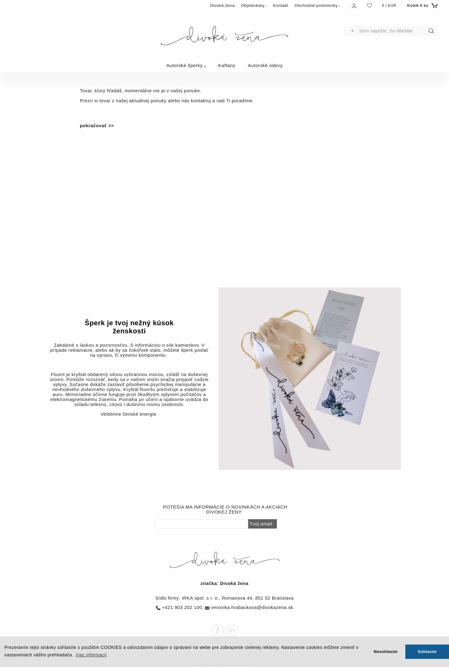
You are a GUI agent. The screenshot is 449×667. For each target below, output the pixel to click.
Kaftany (226, 65)
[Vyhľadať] (351, 31)
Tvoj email (261, 523)
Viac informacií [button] (91, 654)
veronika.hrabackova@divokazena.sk (252, 607)
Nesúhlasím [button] (386, 651)
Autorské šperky (184, 65)
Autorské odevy (265, 65)
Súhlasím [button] (427, 651)
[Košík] (422, 5)
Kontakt (280, 5)
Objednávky (253, 5)
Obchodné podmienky (316, 5)
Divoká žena (222, 5)
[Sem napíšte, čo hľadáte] (398, 31)
